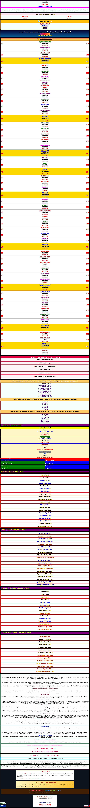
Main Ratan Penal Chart (45, 539)
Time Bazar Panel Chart (45, 544)
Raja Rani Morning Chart (45, 629)
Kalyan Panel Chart (45, 533)
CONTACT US (42, 792)
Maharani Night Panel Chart (45, 669)
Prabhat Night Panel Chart (45, 655)
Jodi (2, 43)
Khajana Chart (45, 597)
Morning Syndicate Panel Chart (45, 584)
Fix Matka (53, 790)
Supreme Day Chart (45, 513)
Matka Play (3, 805)
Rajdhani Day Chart (45, 518)
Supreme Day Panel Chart (45, 571)
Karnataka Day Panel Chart (45, 660)
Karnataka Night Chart (45, 627)
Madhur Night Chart (45, 510)
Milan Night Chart (45, 505)
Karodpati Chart (45, 613)
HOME (31, 792)
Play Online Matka (45, 34)
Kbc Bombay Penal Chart (45, 658)
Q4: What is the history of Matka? (45, 752)
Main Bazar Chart (45, 478)
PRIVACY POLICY (50, 792)
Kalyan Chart (45, 475)
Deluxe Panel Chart (45, 639)
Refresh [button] (87, 805)
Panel (87, 43)
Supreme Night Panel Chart (45, 574)
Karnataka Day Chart (45, 624)
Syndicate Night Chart (44, 523)
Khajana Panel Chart (45, 642)
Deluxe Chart (45, 594)
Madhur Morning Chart (45, 499)
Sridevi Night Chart (45, 491)
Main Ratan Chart (45, 480)
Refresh (45, 27)
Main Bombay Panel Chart (45, 541)
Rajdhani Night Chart (45, 521)
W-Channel (3, 803)
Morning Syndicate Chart (45, 526)
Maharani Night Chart (44, 621)
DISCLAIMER (57, 792)
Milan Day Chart (45, 502)
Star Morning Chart (45, 608)
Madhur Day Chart (45, 507)
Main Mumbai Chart (45, 483)
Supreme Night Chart (45, 515)
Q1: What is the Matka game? (45, 740)
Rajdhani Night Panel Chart (45, 579)
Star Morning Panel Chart (45, 652)
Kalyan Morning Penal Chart (45, 555)
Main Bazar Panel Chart (45, 536)
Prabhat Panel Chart (45, 644)
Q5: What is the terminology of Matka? (45, 755)
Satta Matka (45, 4)
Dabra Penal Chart (45, 636)
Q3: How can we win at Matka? (45, 748)
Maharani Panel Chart (45, 647)
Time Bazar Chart (45, 486)
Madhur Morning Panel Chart (45, 557)
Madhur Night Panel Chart (45, 568)
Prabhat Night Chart (45, 610)
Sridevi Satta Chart (45, 488)
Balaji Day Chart (45, 602)
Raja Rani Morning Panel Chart (45, 671)
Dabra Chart (45, 591)
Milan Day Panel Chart (45, 560)
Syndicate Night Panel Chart (45, 582)
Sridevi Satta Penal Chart (45, 547)
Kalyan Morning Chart (45, 496)
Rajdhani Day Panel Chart (44, 576)
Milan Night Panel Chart (45, 563)
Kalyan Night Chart (45, 494)
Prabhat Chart (45, 600)
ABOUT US (36, 792)
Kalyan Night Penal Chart (45, 552)
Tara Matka (47, 790)
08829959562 (45, 805)
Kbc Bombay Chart (45, 616)
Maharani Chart (45, 605)
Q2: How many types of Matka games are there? (45, 745)
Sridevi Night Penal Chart (45, 549)
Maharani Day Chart (45, 618)
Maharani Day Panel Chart (45, 666)
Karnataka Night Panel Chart (45, 663)
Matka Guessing (33, 790)
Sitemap (58, 790)
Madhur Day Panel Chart (45, 566)
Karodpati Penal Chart (45, 650)
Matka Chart (40, 790)
